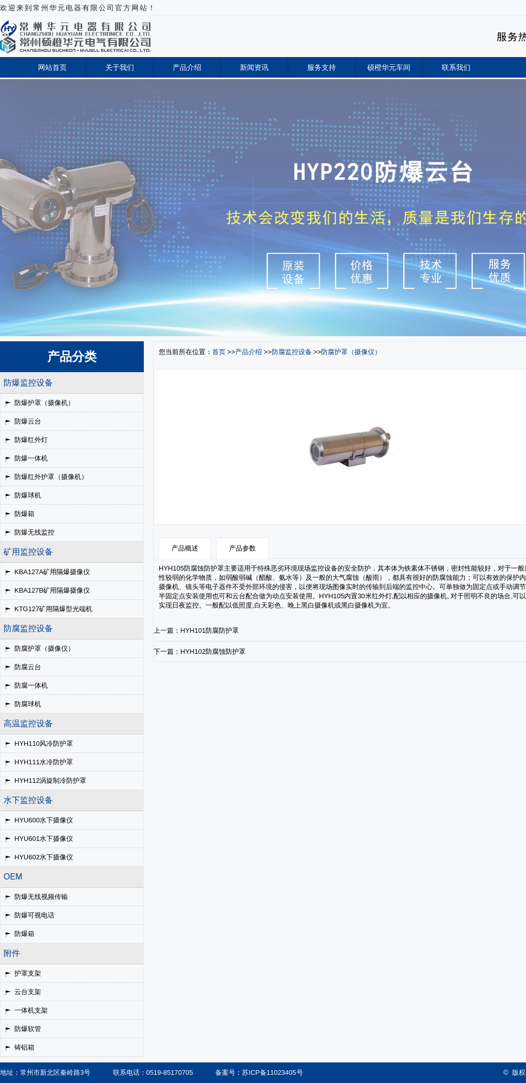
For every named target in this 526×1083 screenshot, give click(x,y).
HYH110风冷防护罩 (43, 743)
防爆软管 (27, 1029)
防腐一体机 (31, 685)
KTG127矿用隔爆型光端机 (53, 609)
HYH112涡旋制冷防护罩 (50, 780)
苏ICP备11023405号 (272, 1072)
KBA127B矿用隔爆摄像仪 (52, 590)
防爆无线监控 (34, 532)
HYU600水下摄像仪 (43, 820)
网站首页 (52, 67)
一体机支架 (31, 1010)
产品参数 (242, 548)
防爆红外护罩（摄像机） (51, 477)
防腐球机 (27, 704)
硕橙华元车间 (388, 67)
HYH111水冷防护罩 (43, 762)
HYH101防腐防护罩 (209, 630)
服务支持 (321, 67)
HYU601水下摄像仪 (43, 838)
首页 (219, 352)
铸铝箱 (24, 1047)
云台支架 (27, 992)
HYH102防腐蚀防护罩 (213, 651)
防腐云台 (27, 667)
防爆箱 (24, 514)
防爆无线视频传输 (41, 897)
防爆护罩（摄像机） (44, 403)
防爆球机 (27, 495)
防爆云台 (27, 421)
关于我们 (119, 67)
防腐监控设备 (292, 352)
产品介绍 (187, 67)
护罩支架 (27, 973)
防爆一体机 (31, 458)
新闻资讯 (254, 67)
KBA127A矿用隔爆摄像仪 (52, 572)
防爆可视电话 (34, 915)
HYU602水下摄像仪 (43, 857)
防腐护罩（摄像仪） (44, 648)
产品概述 (185, 548)
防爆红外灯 (31, 440)
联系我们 (456, 67)
